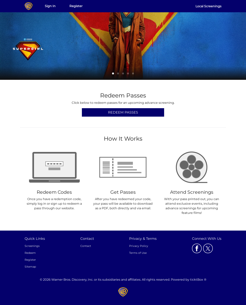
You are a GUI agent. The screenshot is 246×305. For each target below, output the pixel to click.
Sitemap (30, 266)
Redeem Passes (123, 112)
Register (75, 6)
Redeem (30, 253)
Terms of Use (138, 253)
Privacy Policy (138, 246)
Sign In (50, 6)
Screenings (32, 246)
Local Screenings (208, 6)
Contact (85, 246)
